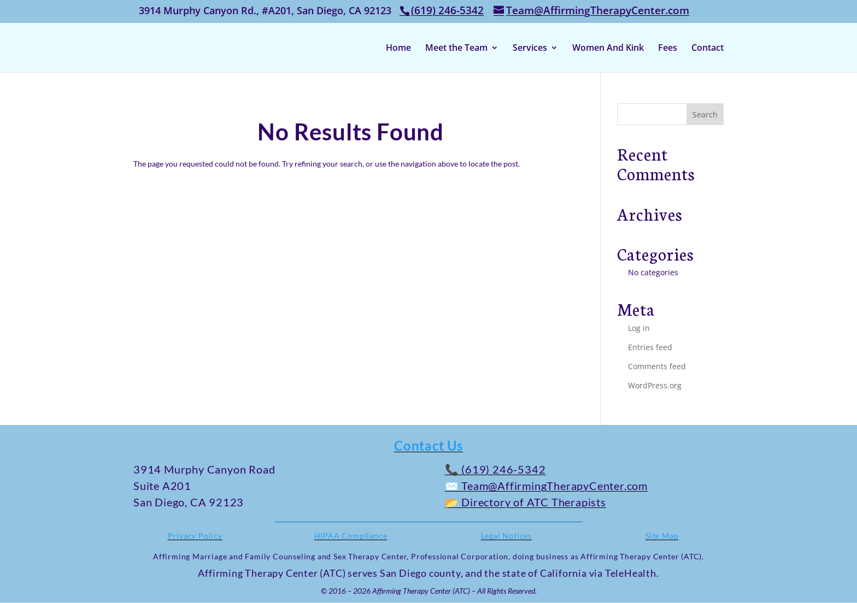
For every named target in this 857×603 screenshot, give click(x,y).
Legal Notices (506, 535)
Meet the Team (456, 49)
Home (398, 49)
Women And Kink (608, 49)
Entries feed (650, 347)
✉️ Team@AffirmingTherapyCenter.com (546, 485)
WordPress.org (655, 385)
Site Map (661, 535)
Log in (639, 328)
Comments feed (657, 366)
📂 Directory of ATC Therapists (525, 502)
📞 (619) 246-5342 (495, 469)
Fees (667, 49)
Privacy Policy (195, 535)
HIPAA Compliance (351, 535)
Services (530, 49)
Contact (707, 49)
